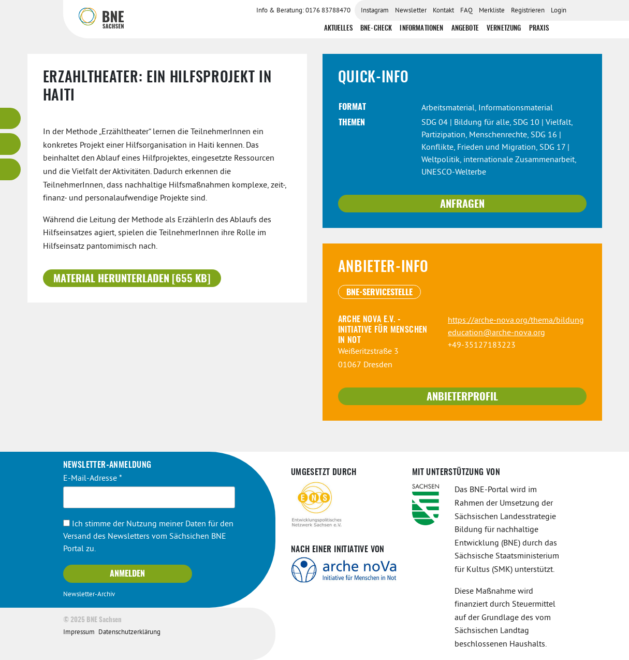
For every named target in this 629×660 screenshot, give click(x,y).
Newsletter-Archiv (89, 595)
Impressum (79, 632)
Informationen (421, 28)
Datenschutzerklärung (129, 632)
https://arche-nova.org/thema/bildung (516, 320)
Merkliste (492, 11)
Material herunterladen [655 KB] (132, 279)
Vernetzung (504, 28)
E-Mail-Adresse (92, 479)
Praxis (539, 28)
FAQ (466, 11)
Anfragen (462, 204)
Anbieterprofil (462, 397)
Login (558, 11)
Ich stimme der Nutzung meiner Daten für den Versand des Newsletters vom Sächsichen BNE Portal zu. (148, 536)
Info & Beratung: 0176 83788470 (303, 11)
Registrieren (528, 11)
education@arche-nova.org (496, 333)
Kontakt (443, 11)
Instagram (375, 11)
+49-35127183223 (482, 345)
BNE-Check (376, 28)
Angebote (465, 28)
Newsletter (411, 11)
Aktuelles (338, 28)
